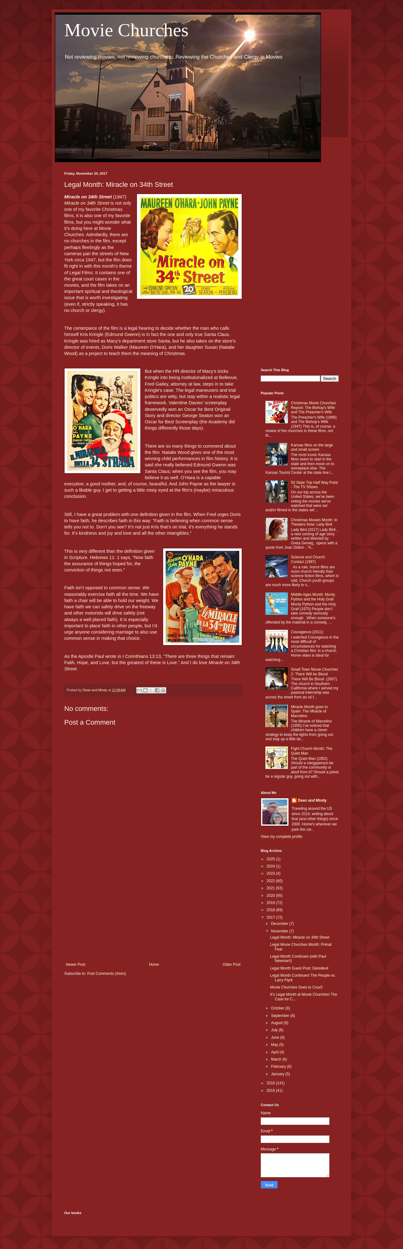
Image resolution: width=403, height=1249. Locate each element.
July (275, 1030)
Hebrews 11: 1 (105, 557)
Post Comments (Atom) (106, 973)
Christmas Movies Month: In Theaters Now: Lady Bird (314, 522)
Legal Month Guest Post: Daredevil (299, 968)
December (280, 923)
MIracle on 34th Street (86, 203)
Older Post (231, 964)
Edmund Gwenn (122, 334)
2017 (271, 917)
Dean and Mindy (312, 800)
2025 (271, 859)
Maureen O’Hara (147, 347)
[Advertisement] (153, 911)
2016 (271, 1083)
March (277, 1059)
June (275, 1037)
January (278, 1074)
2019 (271, 903)
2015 (271, 1090)
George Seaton (197, 415)
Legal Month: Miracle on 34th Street (299, 937)
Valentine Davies (186, 402)
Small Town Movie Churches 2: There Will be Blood (314, 671)
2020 (271, 895)
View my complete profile (281, 836)
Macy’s (209, 371)
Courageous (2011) (307, 632)
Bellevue (227, 377)
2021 (271, 888)
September (280, 1015)
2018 (271, 910)
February (279, 1066)
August (277, 1023)
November (280, 931)
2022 (271, 881)
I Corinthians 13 (138, 656)
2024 (271, 866)
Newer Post (75, 964)
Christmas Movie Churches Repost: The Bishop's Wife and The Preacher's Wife (313, 407)
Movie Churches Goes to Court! (296, 987)
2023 (271, 873)
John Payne (190, 483)
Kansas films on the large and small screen (312, 447)
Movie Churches (126, 30)
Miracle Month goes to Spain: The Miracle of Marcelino (309, 711)
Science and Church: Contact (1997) (308, 559)
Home (154, 964)
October (278, 1008)
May (275, 1044)
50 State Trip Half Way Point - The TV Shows (314, 484)
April (275, 1052)
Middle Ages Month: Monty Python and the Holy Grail (313, 596)
